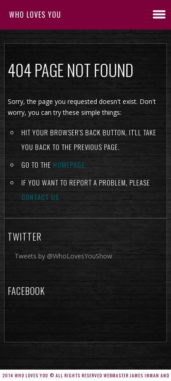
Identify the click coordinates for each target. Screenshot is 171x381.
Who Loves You (35, 14)
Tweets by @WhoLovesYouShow (63, 256)
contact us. (41, 197)
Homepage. (70, 165)
